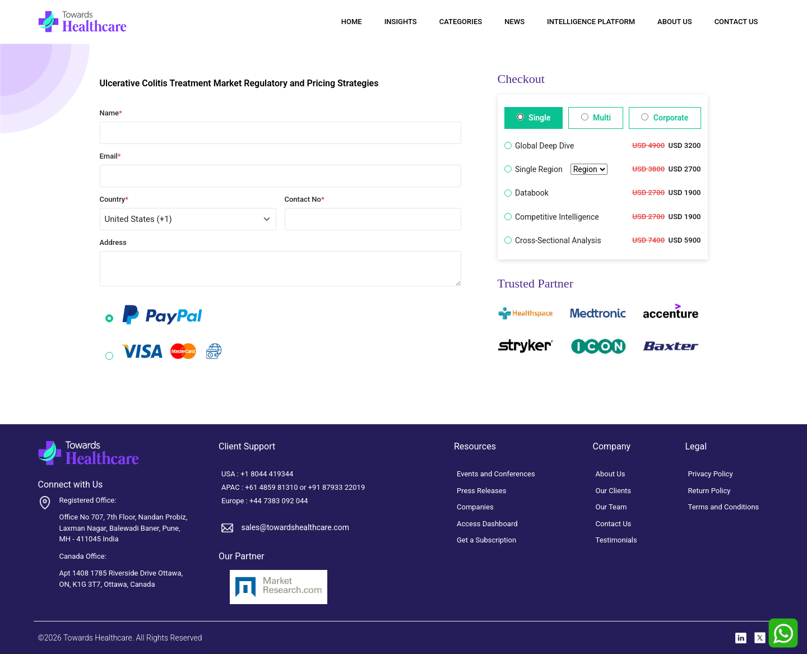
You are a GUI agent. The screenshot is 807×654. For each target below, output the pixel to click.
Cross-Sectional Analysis (558, 240)
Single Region (561, 169)
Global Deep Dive (544, 145)
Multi (596, 117)
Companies (475, 507)
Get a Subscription (486, 540)
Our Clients (614, 490)
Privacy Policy (710, 474)
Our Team (611, 507)
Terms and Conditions (723, 507)
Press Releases (481, 490)
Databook (532, 192)
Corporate (664, 117)
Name (111, 113)
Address (113, 242)
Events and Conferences (496, 474)
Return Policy (709, 490)
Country (114, 199)
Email (110, 156)
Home (351, 21)
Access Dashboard (487, 524)
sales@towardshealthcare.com (295, 527)
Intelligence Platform (591, 21)
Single (534, 117)
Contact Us (736, 21)
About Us (674, 21)
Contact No (304, 199)
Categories (460, 21)
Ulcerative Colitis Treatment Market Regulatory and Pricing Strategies (239, 83)
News (514, 21)
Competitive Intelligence (557, 216)
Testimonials (616, 540)
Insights (400, 21)
